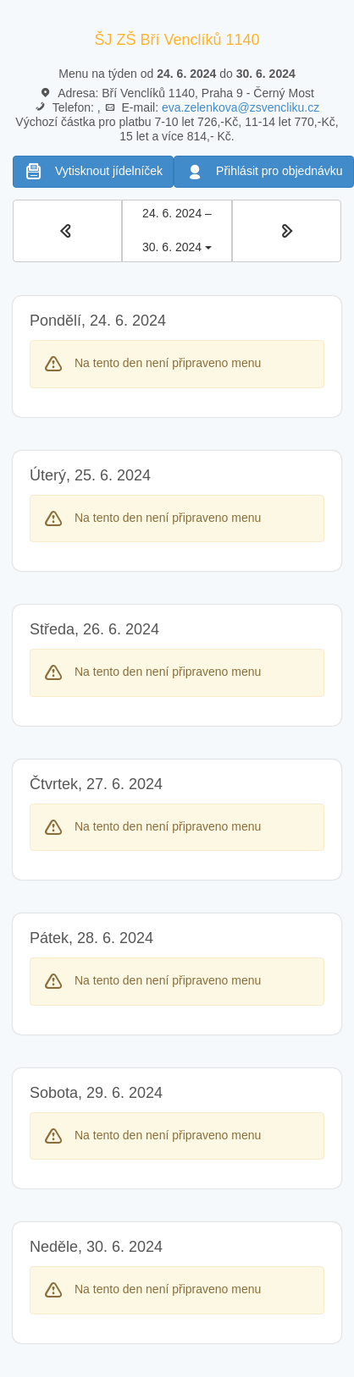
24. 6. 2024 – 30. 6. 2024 (176, 230)
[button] (67, 231)
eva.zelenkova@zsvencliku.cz (240, 107)
